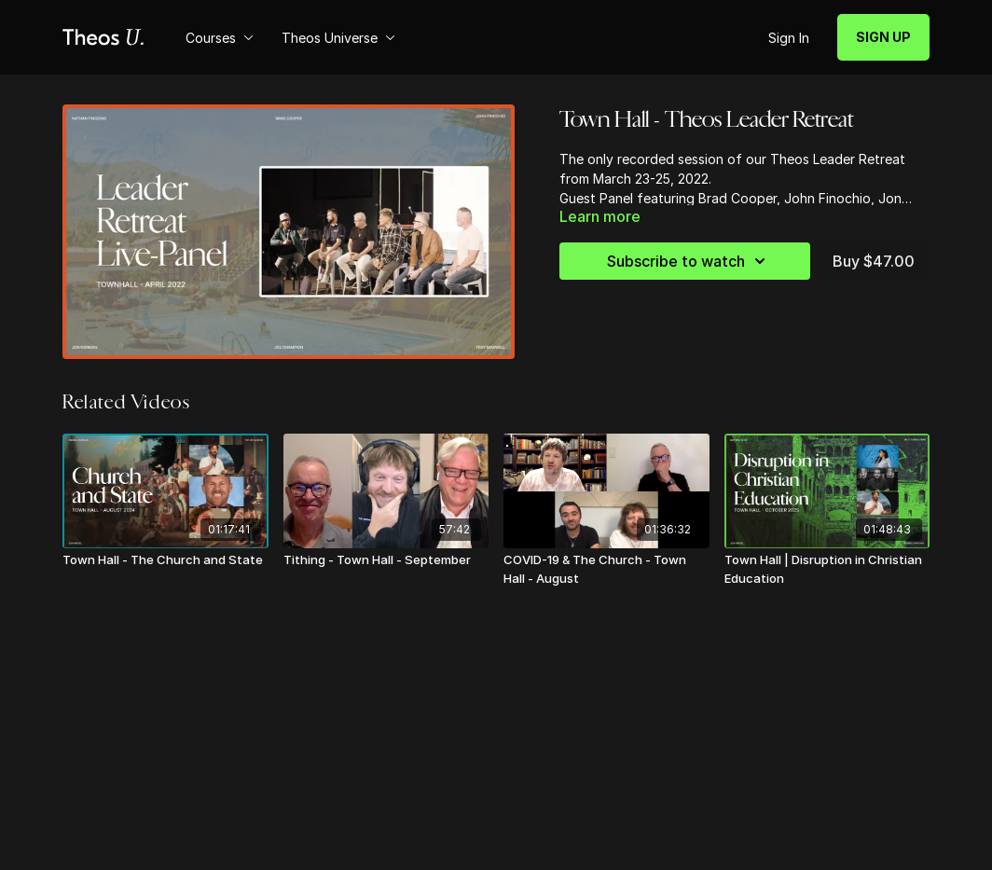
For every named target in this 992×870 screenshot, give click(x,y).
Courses (220, 38)
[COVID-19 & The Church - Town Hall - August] (606, 569)
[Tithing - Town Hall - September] (386, 560)
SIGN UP (883, 37)
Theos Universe (338, 38)
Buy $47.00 (874, 261)
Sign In (788, 38)
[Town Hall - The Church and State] (165, 560)
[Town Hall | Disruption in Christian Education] (827, 569)
